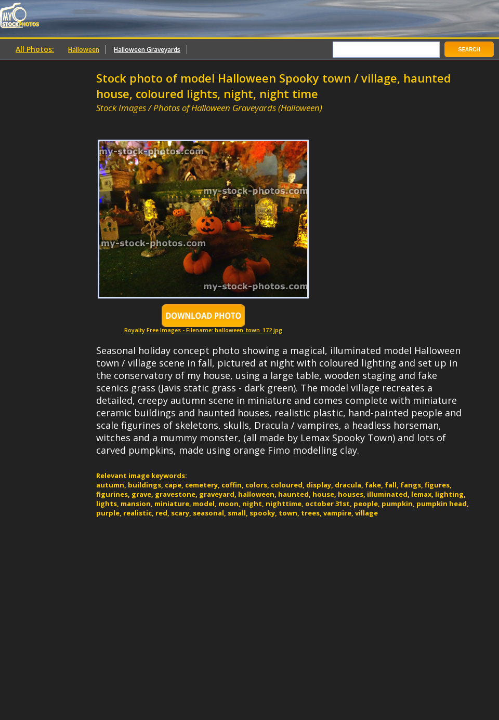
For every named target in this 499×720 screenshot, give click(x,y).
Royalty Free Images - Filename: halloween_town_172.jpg (203, 327)
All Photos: (35, 49)
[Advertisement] (217, 118)
